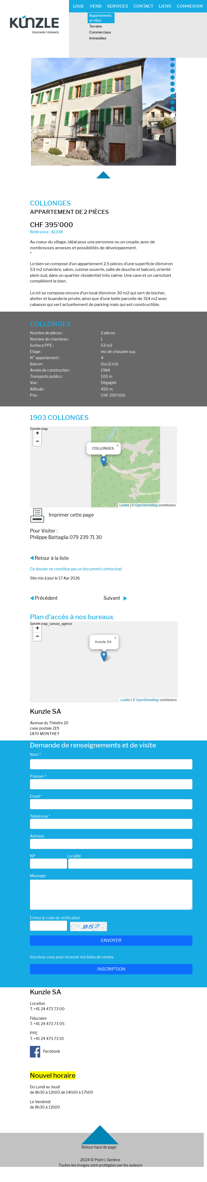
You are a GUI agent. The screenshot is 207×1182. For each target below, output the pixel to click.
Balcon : (37, 364)
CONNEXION (190, 6)
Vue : (34, 382)
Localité (74, 856)
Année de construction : (50, 370)
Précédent (46, 598)
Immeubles (97, 38)
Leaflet (124, 505)
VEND (96, 6)
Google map (102, 467)
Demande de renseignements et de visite (93, 745)
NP (33, 856)
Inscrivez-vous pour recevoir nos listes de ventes (71, 957)
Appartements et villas (100, 18)
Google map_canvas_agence (103, 662)
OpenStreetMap (146, 505)
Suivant (112, 598)
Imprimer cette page (62, 515)
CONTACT (143, 6)
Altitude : (37, 389)
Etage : (36, 351)
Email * (36, 796)
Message (38, 875)
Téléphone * (40, 816)
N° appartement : (45, 357)
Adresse (37, 836)
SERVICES (117, 6)
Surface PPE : (42, 345)
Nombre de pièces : (46, 333)
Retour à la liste (52, 558)
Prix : (34, 395)
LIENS (165, 6)
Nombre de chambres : (49, 339)
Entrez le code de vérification (55, 917)
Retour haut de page (98, 1147)
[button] (103, 461)
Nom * (35, 754)
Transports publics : (46, 376)
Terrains (95, 26)
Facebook (45, 1051)
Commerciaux (100, 32)
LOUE (78, 6)
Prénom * (38, 776)
